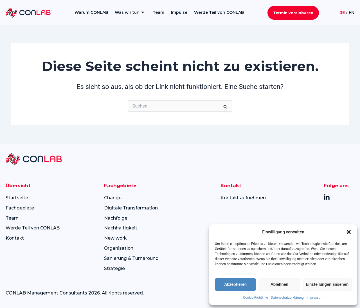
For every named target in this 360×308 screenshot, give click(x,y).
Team (158, 12)
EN (351, 12)
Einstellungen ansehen (327, 284)
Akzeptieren (235, 284)
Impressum (315, 298)
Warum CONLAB (91, 12)
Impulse (179, 12)
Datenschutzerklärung (287, 298)
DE (342, 12)
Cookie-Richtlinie (255, 298)
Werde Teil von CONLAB (219, 12)
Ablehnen (279, 284)
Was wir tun (129, 12)
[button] (349, 232)
